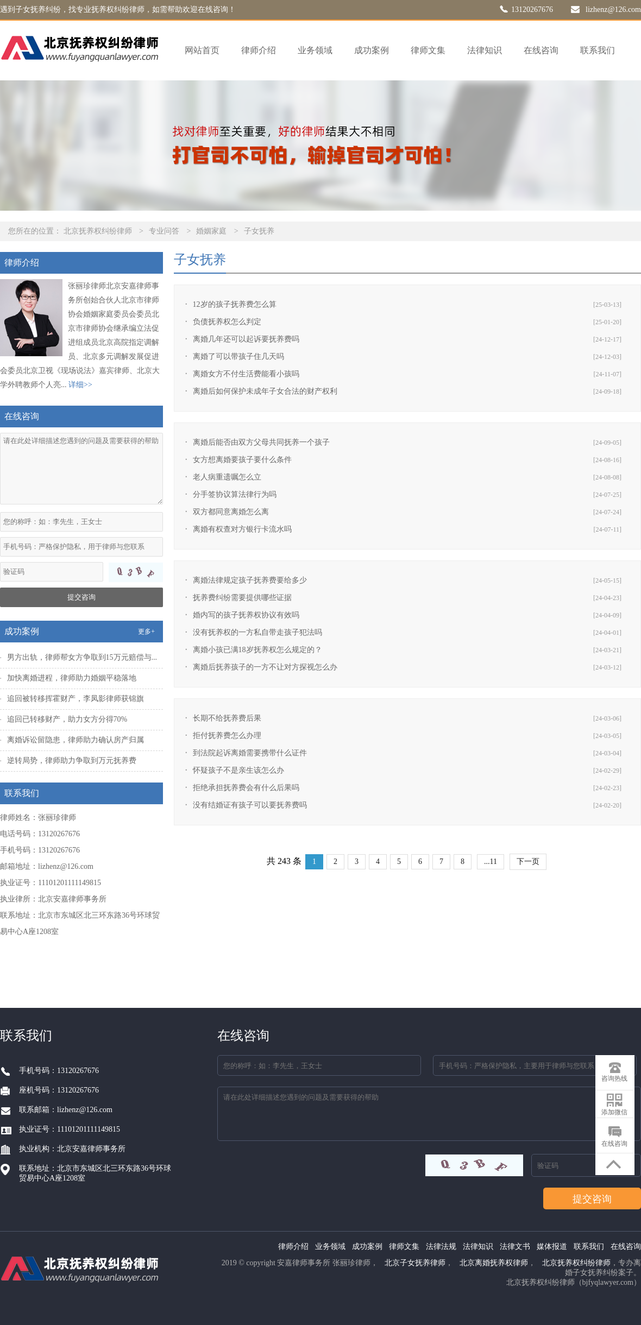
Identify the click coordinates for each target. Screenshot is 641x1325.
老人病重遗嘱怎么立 (227, 477)
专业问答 (164, 231)
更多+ (146, 631)
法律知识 (484, 50)
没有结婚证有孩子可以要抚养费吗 (250, 805)
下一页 (528, 861)
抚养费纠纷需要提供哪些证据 (242, 598)
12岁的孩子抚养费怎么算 (234, 304)
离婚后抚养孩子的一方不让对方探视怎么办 (265, 667)
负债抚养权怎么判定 (227, 322)
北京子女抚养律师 (415, 1263)
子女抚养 (259, 231)
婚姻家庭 (211, 231)
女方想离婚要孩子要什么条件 (242, 460)
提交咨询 (81, 597)
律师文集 (428, 50)
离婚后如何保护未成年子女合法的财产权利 (265, 391)
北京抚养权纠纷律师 (98, 231)
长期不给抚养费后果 (227, 718)
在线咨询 (541, 50)
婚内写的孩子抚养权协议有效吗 (246, 615)
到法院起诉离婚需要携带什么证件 (250, 753)
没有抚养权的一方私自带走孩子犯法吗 (257, 632)
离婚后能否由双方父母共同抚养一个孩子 (261, 442)
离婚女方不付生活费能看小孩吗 (246, 374)
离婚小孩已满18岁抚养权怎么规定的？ (257, 650)
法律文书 (515, 1246)
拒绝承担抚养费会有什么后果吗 (246, 788)
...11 (490, 861)
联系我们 (597, 50)
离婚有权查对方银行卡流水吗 (242, 529)
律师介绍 (258, 50)
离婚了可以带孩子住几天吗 (238, 356)
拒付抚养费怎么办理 (227, 735)
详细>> (80, 385)
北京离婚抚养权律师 (494, 1263)
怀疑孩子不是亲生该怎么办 (238, 770)
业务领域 (315, 50)
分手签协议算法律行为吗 (234, 494)
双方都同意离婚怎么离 (231, 512)
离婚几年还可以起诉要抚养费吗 (246, 339)
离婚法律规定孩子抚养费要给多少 (250, 580)
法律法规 (441, 1246)
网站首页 (202, 50)
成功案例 (371, 50)
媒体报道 (552, 1246)
